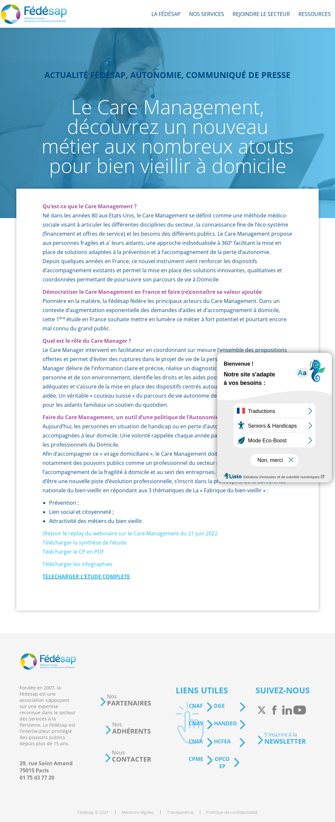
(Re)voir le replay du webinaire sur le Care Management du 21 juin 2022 (130, 533)
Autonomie (155, 74)
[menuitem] (166, 14)
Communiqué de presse (238, 74)
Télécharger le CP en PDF (73, 551)
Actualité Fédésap (85, 74)
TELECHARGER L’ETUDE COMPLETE (86, 576)
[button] (125, 700)
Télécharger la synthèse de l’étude (85, 542)
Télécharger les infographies (78, 564)
